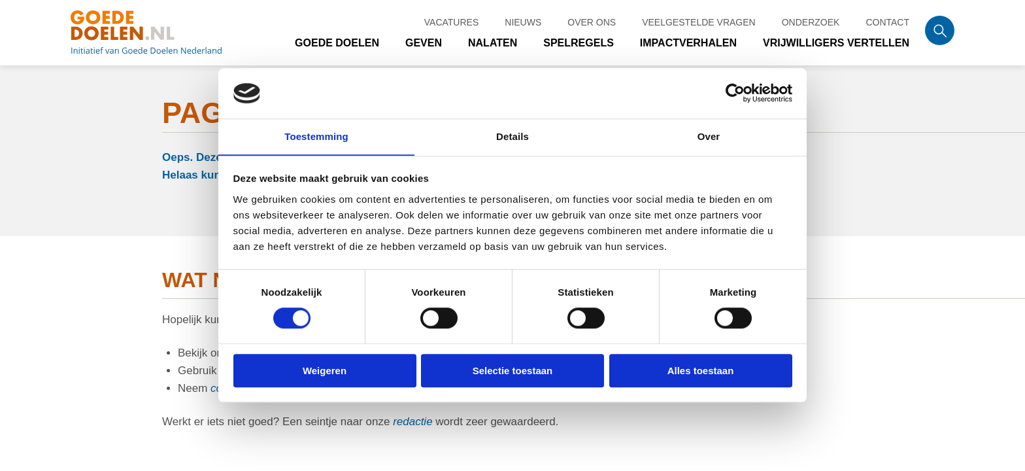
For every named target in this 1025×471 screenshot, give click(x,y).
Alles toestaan (700, 370)
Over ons (591, 17)
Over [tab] (708, 136)
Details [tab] (512, 136)
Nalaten (493, 45)
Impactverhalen (688, 45)
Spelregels (579, 45)
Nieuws (523, 17)
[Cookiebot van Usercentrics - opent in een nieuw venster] (735, 93)
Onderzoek (811, 17)
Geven (424, 45)
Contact (887, 17)
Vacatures (451, 17)
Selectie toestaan (513, 370)
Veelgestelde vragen (699, 17)
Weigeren (324, 370)
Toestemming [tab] (316, 136)
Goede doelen (162, 35)
